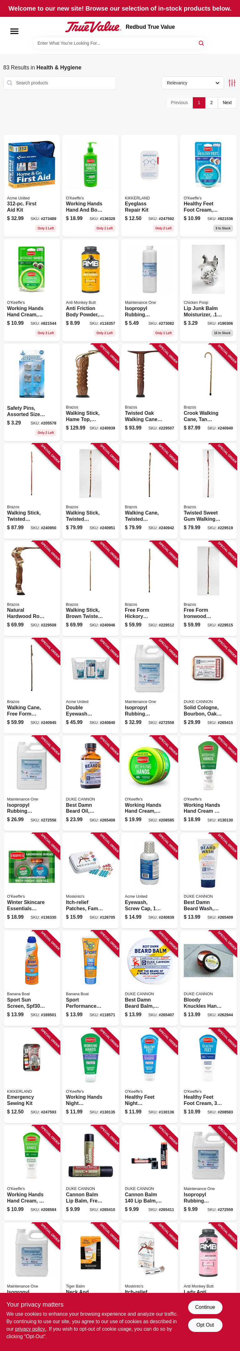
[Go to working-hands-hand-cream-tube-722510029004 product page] (31, 1173)
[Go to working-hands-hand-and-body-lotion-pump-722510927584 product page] (90, 186)
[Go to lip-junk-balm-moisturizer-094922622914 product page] (208, 290)
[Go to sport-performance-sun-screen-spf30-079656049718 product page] (90, 978)
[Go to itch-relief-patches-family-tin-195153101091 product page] (90, 880)
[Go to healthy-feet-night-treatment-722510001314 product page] (149, 1075)
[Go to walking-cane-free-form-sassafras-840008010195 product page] (31, 686)
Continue (205, 1307)
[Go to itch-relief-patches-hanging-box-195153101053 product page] (149, 1270)
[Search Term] (120, 43)
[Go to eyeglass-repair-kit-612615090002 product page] (149, 186)
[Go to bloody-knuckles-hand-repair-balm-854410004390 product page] (208, 978)
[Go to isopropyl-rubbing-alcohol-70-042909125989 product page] (31, 1270)
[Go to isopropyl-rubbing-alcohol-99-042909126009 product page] (208, 1173)
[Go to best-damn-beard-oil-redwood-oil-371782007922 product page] (90, 783)
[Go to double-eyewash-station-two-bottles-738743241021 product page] (90, 686)
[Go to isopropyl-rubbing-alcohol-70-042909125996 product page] (31, 783)
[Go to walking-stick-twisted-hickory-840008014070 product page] (90, 491)
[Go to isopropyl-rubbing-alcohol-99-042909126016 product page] (149, 686)
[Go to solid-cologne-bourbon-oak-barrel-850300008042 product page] (208, 686)
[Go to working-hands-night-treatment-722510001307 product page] (90, 1075)
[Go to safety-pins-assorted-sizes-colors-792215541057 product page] (31, 392)
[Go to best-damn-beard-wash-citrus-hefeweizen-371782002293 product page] (208, 880)
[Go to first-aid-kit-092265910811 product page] (31, 186)
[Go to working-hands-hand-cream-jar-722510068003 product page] (149, 783)
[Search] (201, 43)
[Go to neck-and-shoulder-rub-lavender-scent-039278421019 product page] (90, 1270)
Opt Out (205, 1325)
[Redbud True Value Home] (93, 27)
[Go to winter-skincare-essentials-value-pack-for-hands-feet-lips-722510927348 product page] (31, 880)
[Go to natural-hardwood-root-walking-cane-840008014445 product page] (31, 588)
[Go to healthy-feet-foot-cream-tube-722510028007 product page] (208, 1075)
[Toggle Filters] (232, 83)
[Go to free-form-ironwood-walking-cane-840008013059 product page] (208, 588)
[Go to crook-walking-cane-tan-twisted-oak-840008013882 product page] (208, 392)
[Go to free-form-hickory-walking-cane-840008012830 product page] (149, 588)
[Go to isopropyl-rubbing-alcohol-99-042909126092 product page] (149, 290)
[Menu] (14, 31)
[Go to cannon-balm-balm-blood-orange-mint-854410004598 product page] (149, 1173)
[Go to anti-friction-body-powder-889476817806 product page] (90, 290)
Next (227, 102)
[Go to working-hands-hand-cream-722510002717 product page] (208, 783)
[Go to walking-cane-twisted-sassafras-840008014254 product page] (149, 491)
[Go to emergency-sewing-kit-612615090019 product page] (31, 1075)
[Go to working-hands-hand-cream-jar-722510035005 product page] (31, 290)
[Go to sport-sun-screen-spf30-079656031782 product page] (31, 978)
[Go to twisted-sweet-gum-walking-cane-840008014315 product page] (208, 491)
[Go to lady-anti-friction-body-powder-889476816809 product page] (208, 1270)
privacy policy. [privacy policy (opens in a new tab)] (30, 1329)
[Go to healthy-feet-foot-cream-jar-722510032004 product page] (208, 186)
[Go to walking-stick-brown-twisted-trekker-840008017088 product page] (90, 588)
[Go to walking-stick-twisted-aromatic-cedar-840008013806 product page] (31, 491)
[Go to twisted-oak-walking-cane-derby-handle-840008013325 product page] (149, 392)
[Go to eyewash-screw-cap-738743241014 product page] (149, 880)
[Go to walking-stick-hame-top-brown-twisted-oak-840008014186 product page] (90, 392)
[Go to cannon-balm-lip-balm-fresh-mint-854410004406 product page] (90, 1173)
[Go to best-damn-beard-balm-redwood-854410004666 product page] (149, 978)
